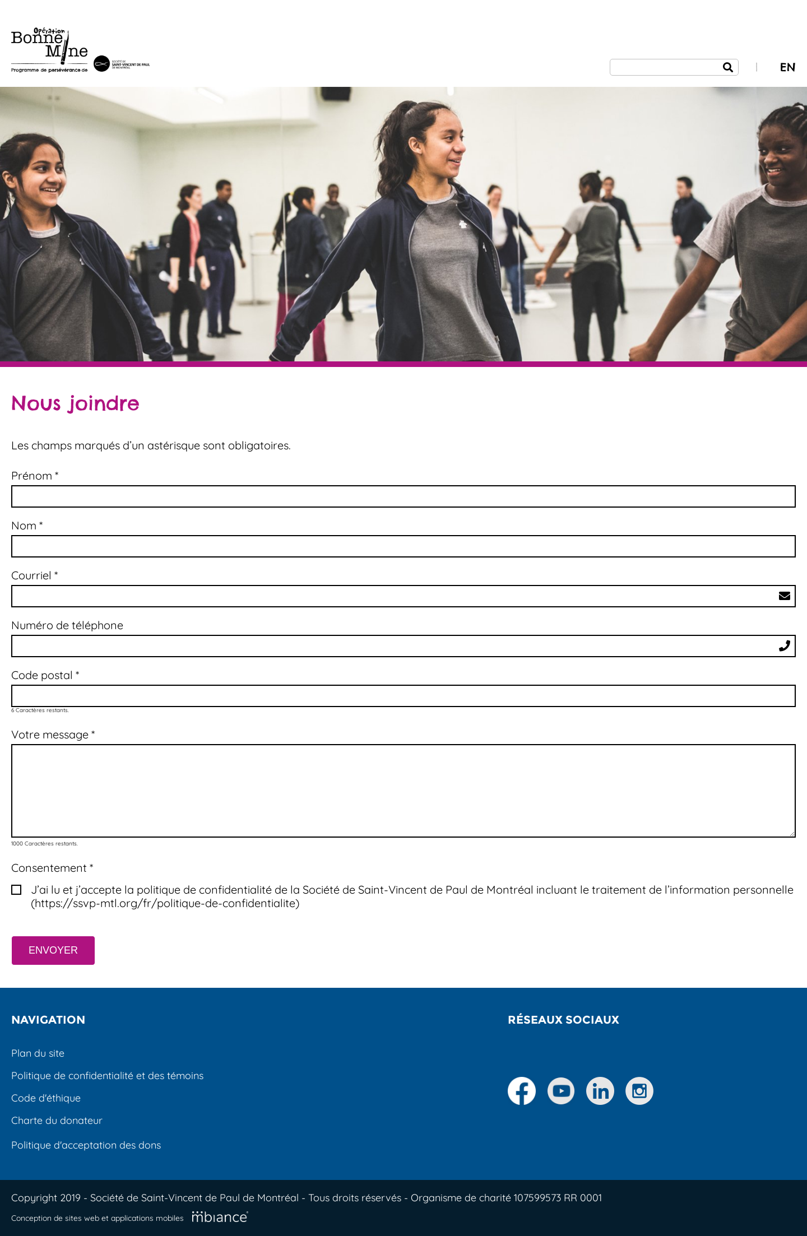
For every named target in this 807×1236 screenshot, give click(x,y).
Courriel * (34, 575)
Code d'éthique (46, 1097)
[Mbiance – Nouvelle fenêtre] (220, 1217)
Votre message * (53, 734)
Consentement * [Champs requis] (52, 868)
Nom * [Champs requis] (27, 525)
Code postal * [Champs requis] (45, 675)
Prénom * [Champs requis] (34, 475)
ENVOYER (53, 950)
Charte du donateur (57, 1120)
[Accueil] (80, 51)
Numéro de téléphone (67, 625)
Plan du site (37, 1053)
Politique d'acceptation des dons (86, 1145)
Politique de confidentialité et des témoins (107, 1075)
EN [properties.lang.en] (788, 67)
